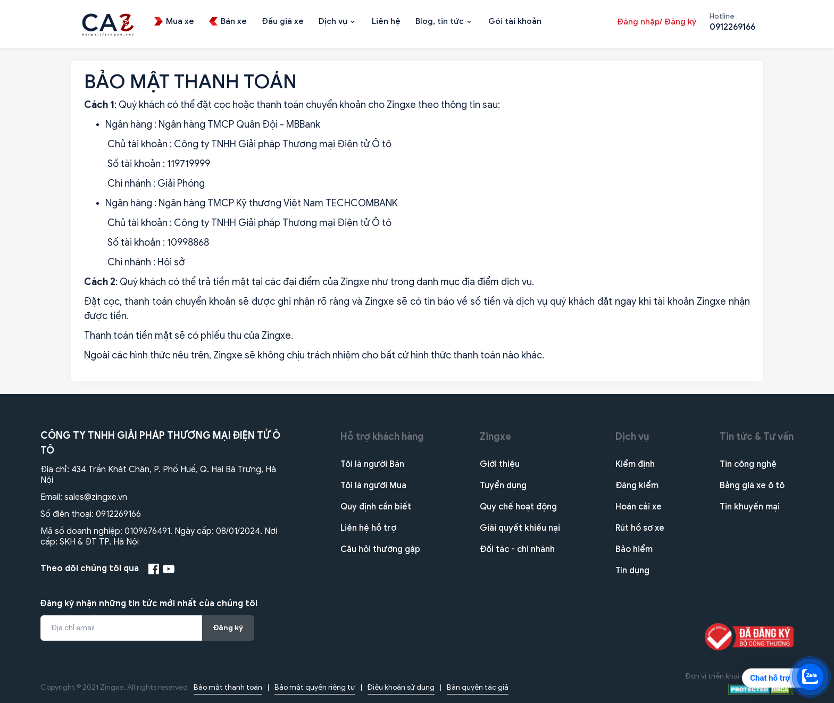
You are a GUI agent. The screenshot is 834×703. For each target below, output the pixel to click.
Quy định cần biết (375, 506)
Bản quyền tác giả (477, 687)
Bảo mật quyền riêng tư (314, 687)
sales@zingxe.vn (95, 497)
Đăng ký (228, 627)
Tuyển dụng (503, 485)
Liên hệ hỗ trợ (368, 528)
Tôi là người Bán (372, 464)
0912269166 (118, 514)
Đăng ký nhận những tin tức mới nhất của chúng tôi (148, 603)
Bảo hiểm (634, 549)
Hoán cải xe (638, 506)
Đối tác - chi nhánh (517, 549)
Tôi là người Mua (373, 485)
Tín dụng (632, 570)
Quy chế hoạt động (518, 506)
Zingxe (495, 436)
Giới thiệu (500, 464)
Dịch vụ (632, 436)
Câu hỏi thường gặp (380, 549)
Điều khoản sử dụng (401, 687)
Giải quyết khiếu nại (520, 528)
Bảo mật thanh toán (228, 687)
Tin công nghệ (748, 464)
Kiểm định (635, 464)
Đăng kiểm (636, 485)
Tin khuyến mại (750, 506)
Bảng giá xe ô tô (752, 485)
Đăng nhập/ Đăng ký (656, 22)
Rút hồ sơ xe (639, 528)
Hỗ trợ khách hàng (382, 436)
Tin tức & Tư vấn (757, 436)
